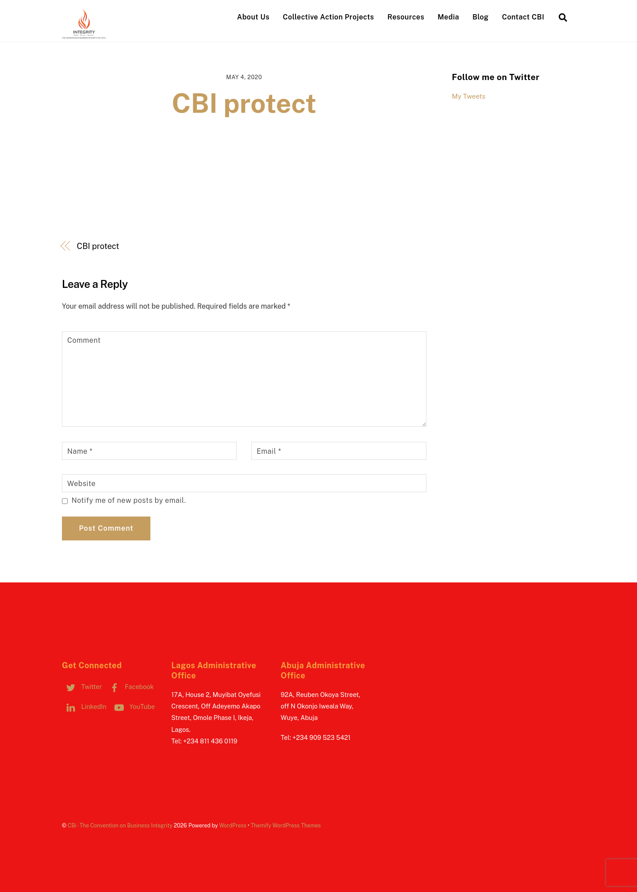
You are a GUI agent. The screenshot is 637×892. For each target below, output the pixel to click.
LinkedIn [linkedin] (84, 706)
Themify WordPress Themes (286, 825)
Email (269, 451)
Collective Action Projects (328, 17)
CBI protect (244, 103)
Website (81, 483)
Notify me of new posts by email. (129, 500)
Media (448, 17)
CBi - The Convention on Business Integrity (120, 825)
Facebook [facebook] (130, 686)
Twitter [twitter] (82, 686)
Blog (480, 17)
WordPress (232, 825)
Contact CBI (523, 17)
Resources (406, 17)
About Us (253, 17)
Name (79, 451)
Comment (84, 340)
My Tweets (469, 96)
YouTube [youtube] (132, 706)
